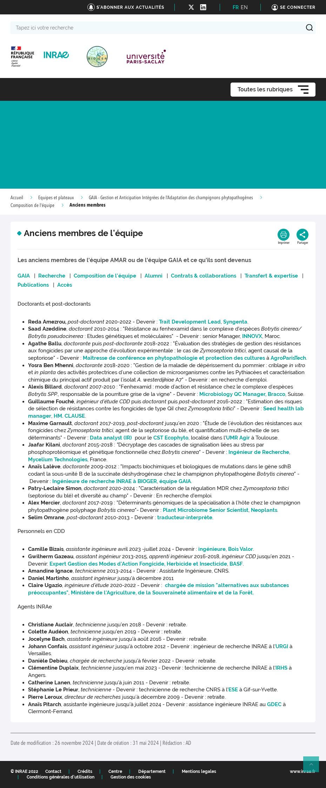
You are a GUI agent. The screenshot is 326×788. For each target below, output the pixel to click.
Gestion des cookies (131, 777)
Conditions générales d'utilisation (60, 777)
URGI (281, 646)
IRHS (281, 668)
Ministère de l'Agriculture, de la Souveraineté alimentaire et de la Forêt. (162, 593)
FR (236, 7)
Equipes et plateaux (56, 197)
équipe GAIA (175, 481)
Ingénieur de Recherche (258, 452)
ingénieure (212, 549)
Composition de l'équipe (32, 205)
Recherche (51, 276)
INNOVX (252, 336)
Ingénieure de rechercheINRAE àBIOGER (104, 481)
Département (152, 771)
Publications (33, 285)
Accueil (17, 197)
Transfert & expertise (271, 276)
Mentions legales (199, 771)
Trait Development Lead (190, 322)
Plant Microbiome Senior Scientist (205, 510)
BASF (236, 564)
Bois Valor (240, 549)
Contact (53, 771)
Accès (64, 285)
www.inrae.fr (302, 771)
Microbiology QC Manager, (232, 394)
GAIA (24, 276)
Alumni (153, 276)
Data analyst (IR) (111, 438)
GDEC (274, 704)
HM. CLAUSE (69, 416)
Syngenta (235, 322)
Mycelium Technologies (57, 459)
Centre (115, 771)
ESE (233, 689)
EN (244, 7)
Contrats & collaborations (203, 276)
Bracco (276, 394)
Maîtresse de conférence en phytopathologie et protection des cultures (174, 358)
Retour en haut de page (314, 767)
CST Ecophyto (170, 438)
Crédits (85, 771)
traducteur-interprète (184, 517)
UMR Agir (238, 438)
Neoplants (264, 510)
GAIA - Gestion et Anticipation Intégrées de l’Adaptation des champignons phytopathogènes (171, 197)
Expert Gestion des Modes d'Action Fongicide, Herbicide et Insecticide (138, 564)
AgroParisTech (288, 358)
